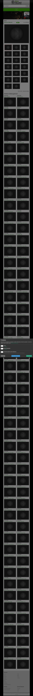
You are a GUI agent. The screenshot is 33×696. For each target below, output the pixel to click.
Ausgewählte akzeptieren (16, 355)
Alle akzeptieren (29, 355)
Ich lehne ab (3, 355)
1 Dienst (5, 346)
